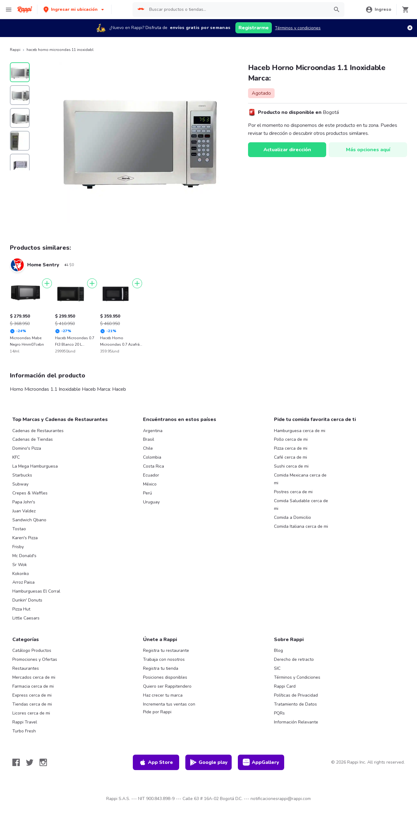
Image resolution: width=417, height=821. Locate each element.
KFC (16, 457)
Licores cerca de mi (31, 713)
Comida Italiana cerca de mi (301, 526)
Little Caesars (26, 618)
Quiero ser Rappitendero (167, 686)
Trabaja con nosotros (164, 659)
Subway (20, 484)
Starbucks (22, 475)
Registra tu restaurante (166, 650)
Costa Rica (153, 466)
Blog (278, 650)
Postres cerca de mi (293, 492)
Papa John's (23, 502)
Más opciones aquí (368, 149)
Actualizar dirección (287, 149)
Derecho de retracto (294, 659)
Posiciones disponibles (165, 677)
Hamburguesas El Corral (36, 591)
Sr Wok (19, 565)
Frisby (18, 547)
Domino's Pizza (26, 448)
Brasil (148, 439)
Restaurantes (25, 668)
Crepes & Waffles (30, 493)
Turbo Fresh (24, 731)
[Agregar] (47, 283)
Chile (148, 448)
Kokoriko (20, 574)
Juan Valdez (24, 511)
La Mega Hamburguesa (35, 466)
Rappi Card (285, 686)
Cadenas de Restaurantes (38, 431)
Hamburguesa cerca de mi (299, 431)
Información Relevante (296, 722)
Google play (209, 762)
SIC (277, 668)
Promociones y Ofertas (34, 659)
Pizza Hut (21, 609)
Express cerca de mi (32, 695)
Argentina (152, 431)
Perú (147, 493)
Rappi (15, 49)
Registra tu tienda (160, 668)
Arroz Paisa (23, 582)
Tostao (19, 529)
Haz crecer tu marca (163, 695)
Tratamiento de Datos (295, 704)
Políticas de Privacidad (296, 695)
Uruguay (151, 502)
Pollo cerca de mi (291, 439)
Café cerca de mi (290, 457)
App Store (156, 762)
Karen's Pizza (25, 538)
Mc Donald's (24, 556)
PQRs (279, 713)
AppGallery (261, 762)
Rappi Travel (24, 722)
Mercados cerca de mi (33, 677)
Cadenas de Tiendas (32, 439)
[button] (74, 9)
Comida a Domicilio (292, 517)
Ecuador (151, 475)
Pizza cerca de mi (290, 448)
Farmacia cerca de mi (33, 686)
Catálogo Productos (31, 650)
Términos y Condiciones (297, 677)
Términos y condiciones (298, 28)
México (150, 484)
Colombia (152, 457)
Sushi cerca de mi (291, 466)
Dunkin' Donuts (27, 600)
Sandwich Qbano (29, 520)
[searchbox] (237, 9)
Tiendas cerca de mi (32, 704)
